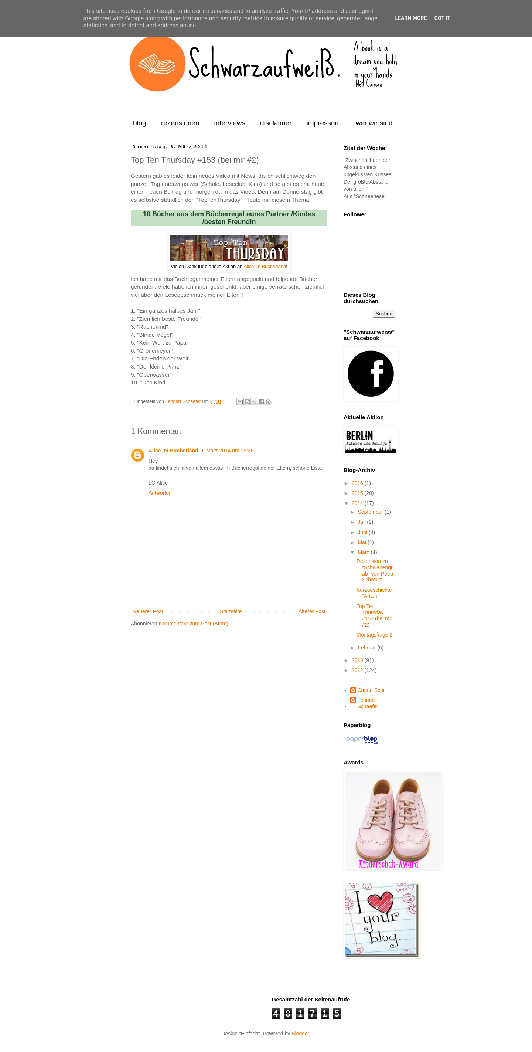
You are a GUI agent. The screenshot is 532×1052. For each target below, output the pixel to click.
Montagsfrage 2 (374, 635)
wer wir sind (373, 123)
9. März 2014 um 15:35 (227, 451)
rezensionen (180, 123)
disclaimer (276, 123)
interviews (229, 123)
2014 (358, 503)
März (364, 552)
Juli (362, 522)
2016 (358, 483)
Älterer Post (312, 611)
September (371, 512)
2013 (358, 660)
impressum (323, 123)
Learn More (411, 18)
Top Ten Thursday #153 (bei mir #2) (374, 615)
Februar (367, 648)
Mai (362, 542)
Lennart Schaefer (183, 401)
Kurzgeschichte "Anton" (374, 593)
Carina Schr (371, 690)
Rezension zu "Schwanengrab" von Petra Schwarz (375, 570)
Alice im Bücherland (264, 266)
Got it (442, 18)
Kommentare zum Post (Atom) (193, 624)
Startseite (231, 611)
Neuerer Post (148, 611)
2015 (358, 493)
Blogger (300, 1033)
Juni (363, 532)
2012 (358, 670)
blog (139, 123)
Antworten (160, 493)
